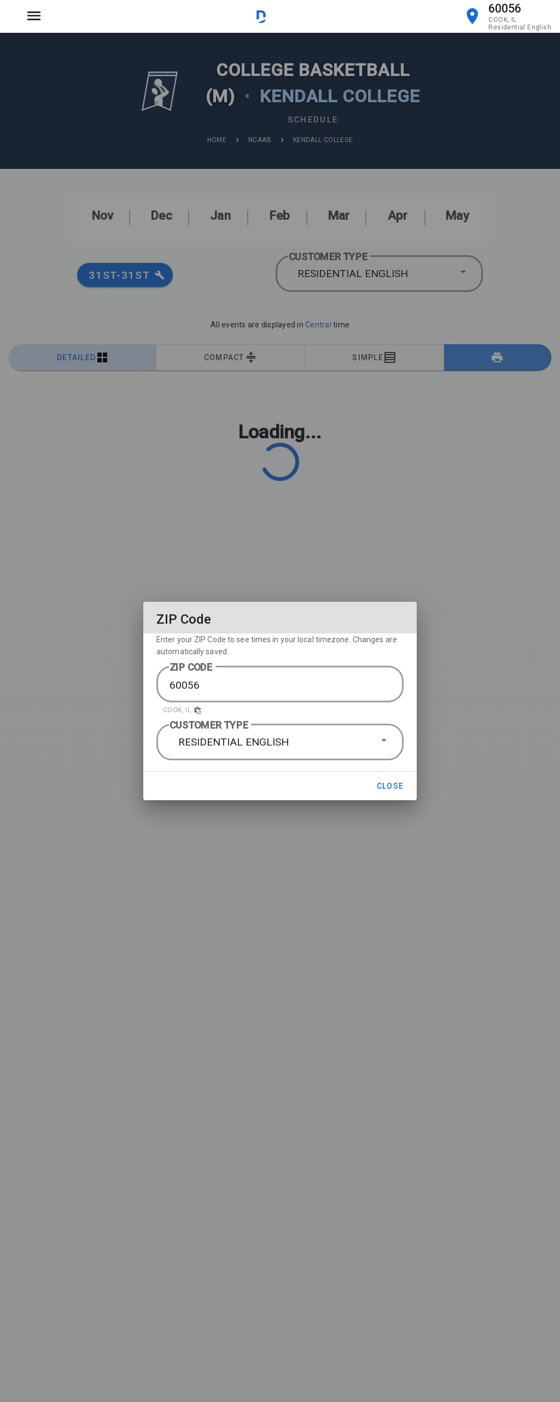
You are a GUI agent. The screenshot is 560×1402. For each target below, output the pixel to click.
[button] (280, 710)
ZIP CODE (191, 667)
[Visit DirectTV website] (261, 16)
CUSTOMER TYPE (209, 725)
